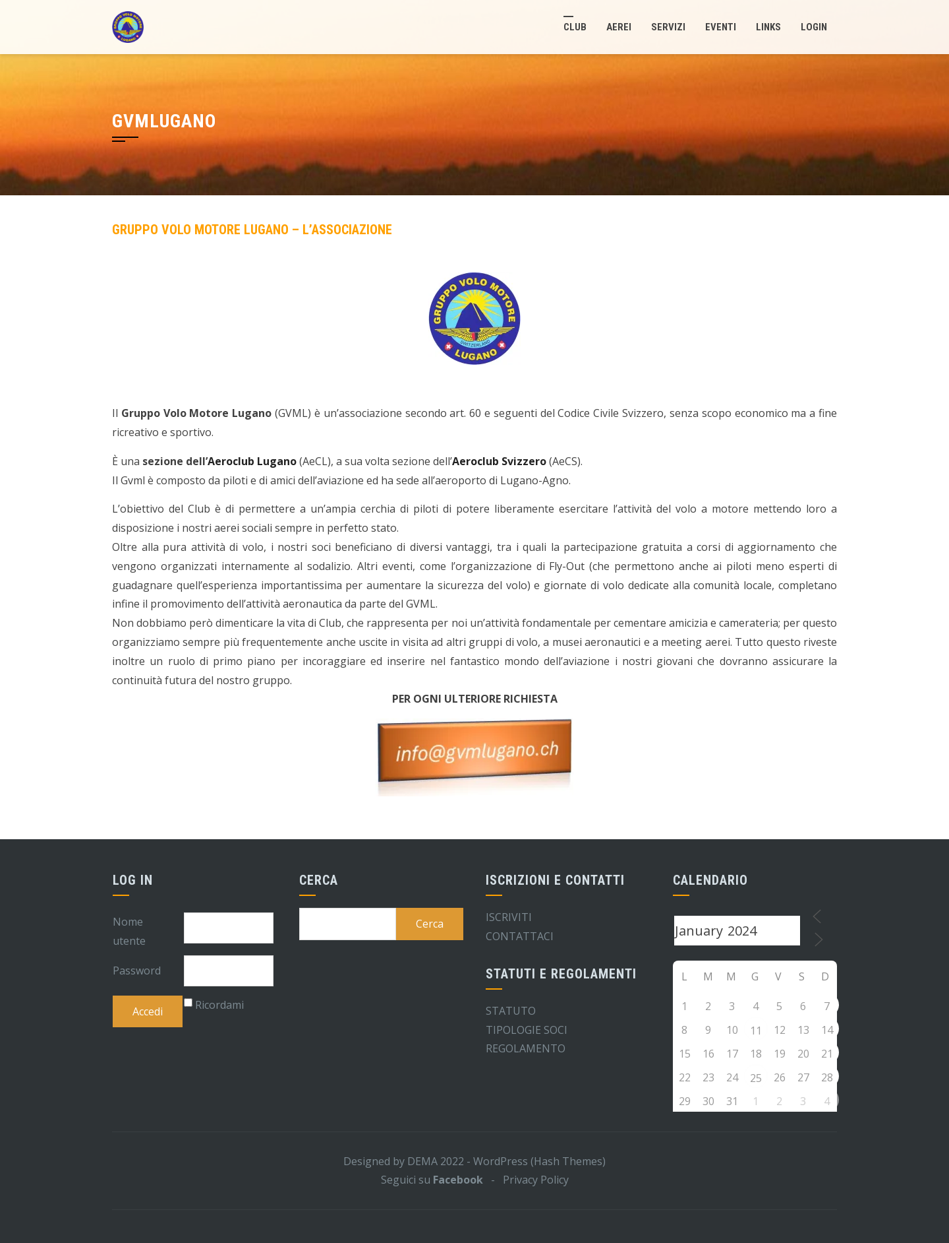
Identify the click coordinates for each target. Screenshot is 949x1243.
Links (768, 27)
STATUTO (511, 1011)
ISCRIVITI (509, 917)
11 (756, 1030)
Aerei (618, 27)
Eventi (720, 27)
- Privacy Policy (526, 1179)
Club (575, 27)
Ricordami (219, 1005)
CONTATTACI (520, 936)
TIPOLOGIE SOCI (526, 1030)
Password (137, 970)
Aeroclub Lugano (252, 461)
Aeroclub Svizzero (499, 461)
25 (756, 1078)
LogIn (814, 27)
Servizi (668, 27)
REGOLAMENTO (525, 1048)
